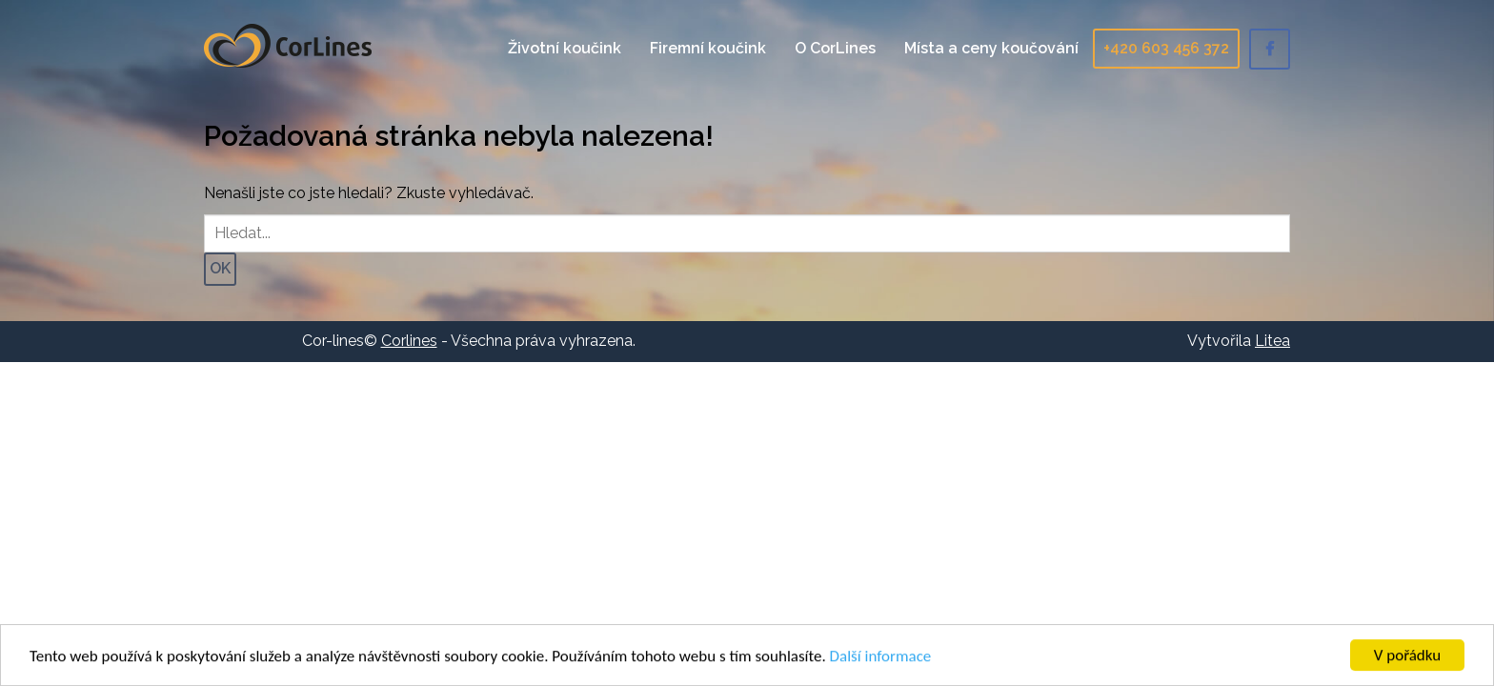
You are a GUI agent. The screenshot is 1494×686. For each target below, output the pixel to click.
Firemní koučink (708, 48)
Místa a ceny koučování (991, 48)
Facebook (1269, 49)
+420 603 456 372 (1166, 48)
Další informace (881, 657)
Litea (1272, 341)
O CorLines (835, 48)
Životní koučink (564, 48)
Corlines (288, 46)
